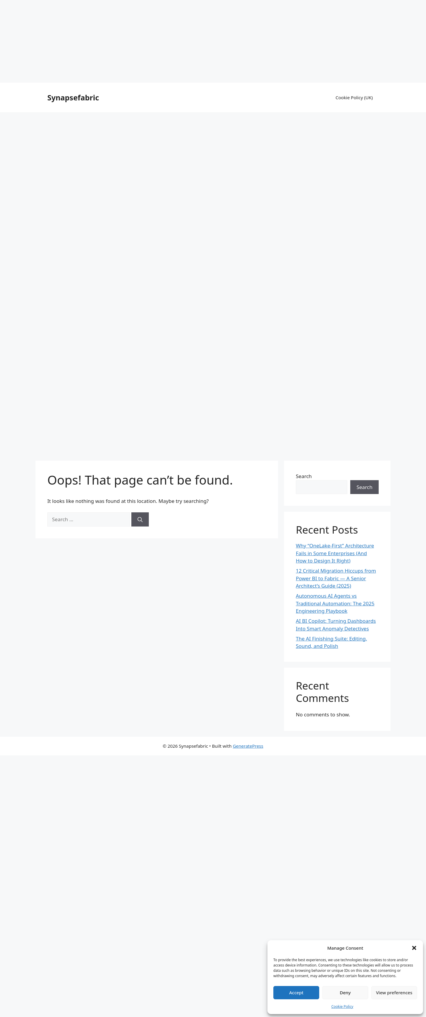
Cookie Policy (342, 1006)
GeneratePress (248, 746)
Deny (345, 992)
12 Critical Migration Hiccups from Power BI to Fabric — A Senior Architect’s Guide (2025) (336, 578)
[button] (414, 948)
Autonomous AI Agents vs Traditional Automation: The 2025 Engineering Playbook (335, 603)
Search (304, 476)
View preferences (394, 992)
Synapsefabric (73, 97)
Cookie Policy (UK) (354, 97)
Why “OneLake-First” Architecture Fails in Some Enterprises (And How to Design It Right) (335, 553)
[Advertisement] (213, 41)
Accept (296, 992)
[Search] (140, 519)
